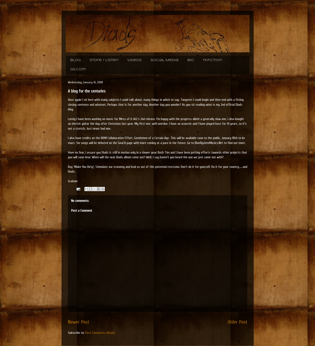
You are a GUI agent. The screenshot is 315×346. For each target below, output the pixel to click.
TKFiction (212, 60)
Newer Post (78, 322)
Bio (190, 60)
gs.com (78, 69)
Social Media (164, 60)
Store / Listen (104, 60)
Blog (75, 60)
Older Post (237, 322)
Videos (134, 60)
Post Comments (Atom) (100, 333)
